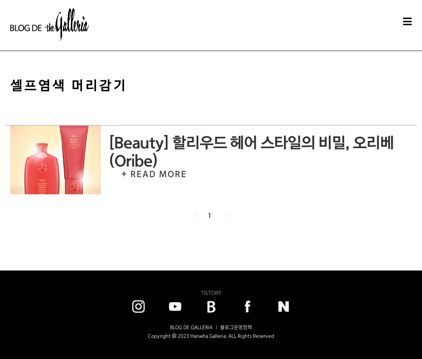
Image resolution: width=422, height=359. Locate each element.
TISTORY (211, 293)
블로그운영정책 (236, 327)
